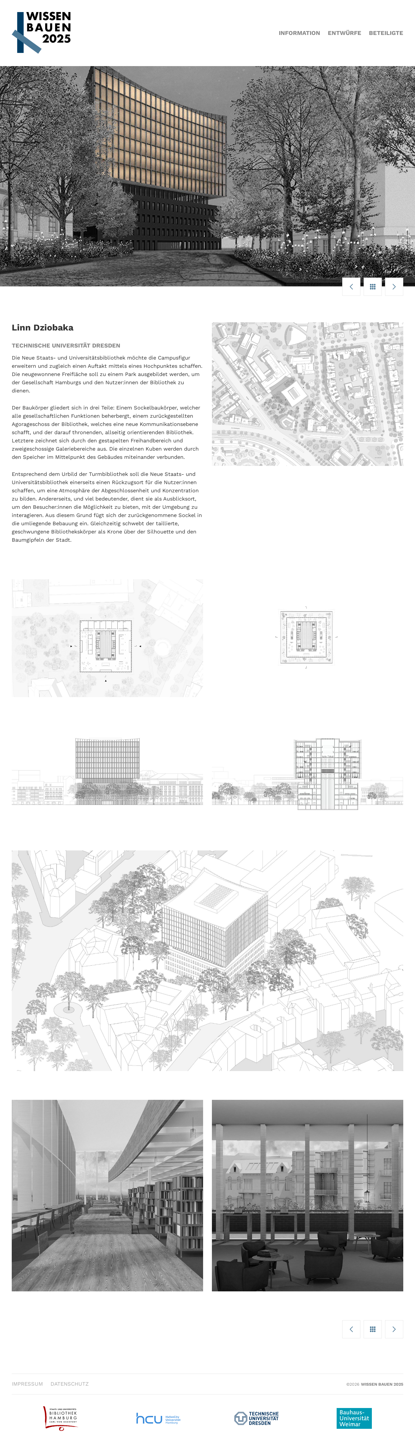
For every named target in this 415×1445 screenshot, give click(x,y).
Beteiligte (386, 32)
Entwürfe (344, 32)
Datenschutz (69, 1384)
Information (299, 32)
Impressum (27, 1384)
